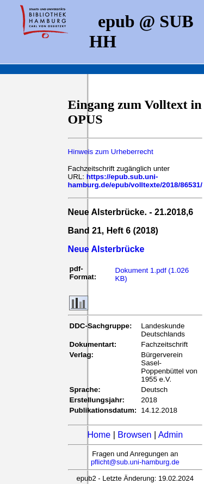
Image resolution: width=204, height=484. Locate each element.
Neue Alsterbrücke (106, 249)
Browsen (134, 434)
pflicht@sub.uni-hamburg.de (135, 462)
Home (99, 434)
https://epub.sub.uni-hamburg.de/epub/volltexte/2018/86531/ (135, 181)
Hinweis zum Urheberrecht (110, 152)
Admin (170, 434)
